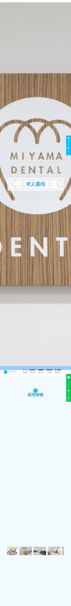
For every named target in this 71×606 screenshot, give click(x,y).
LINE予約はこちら (69, 388)
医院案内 (49, 371)
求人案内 (58, 371)
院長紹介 (33, 371)
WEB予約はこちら (69, 145)
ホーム (25, 371)
